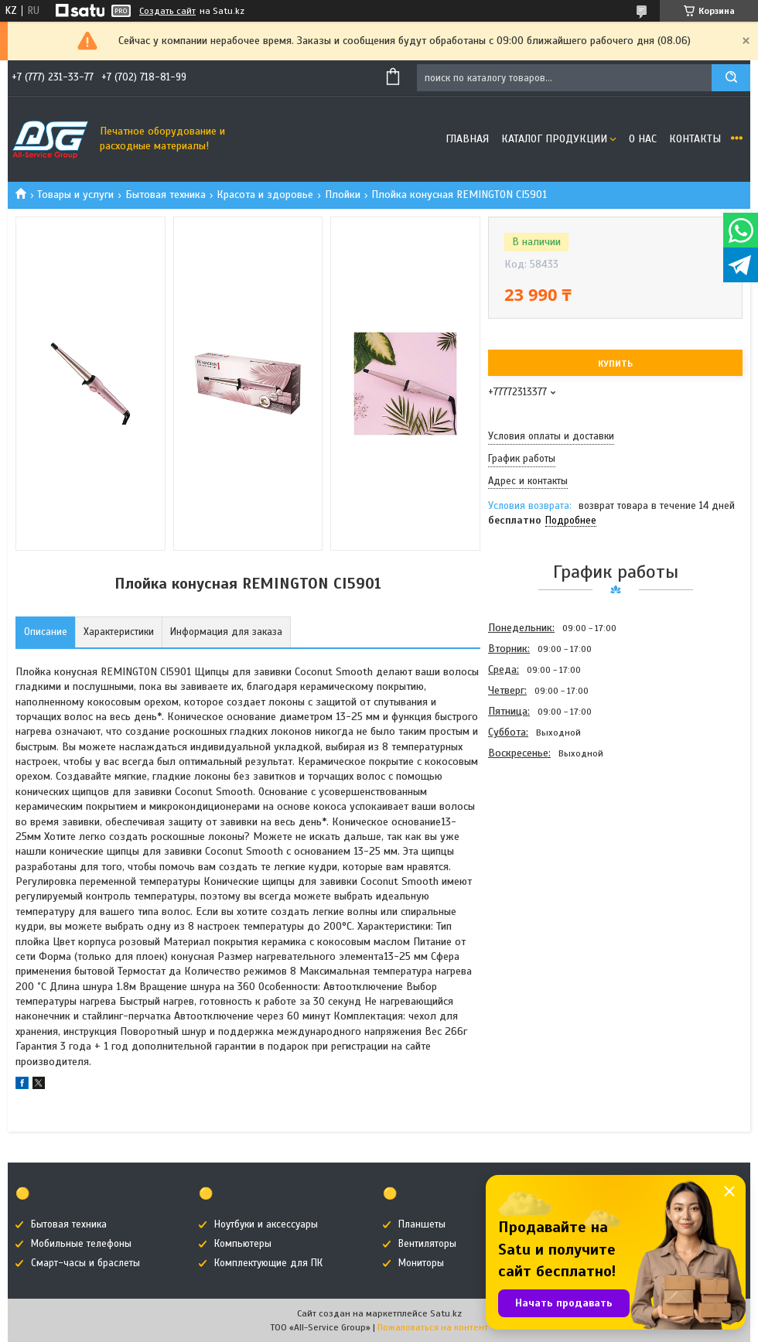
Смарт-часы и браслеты (85, 1263)
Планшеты (422, 1224)
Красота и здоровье (265, 194)
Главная (467, 138)
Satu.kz (446, 1313)
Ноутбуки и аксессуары (266, 1224)
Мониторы (421, 1263)
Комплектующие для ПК (268, 1263)
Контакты (695, 138)
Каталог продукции (554, 138)
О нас (643, 138)
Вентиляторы (427, 1244)
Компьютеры (242, 1244)
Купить (615, 363)
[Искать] (731, 77)
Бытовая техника (165, 194)
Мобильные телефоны (81, 1244)
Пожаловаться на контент (432, 1327)
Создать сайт (167, 10)
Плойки (342, 194)
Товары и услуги (75, 194)
